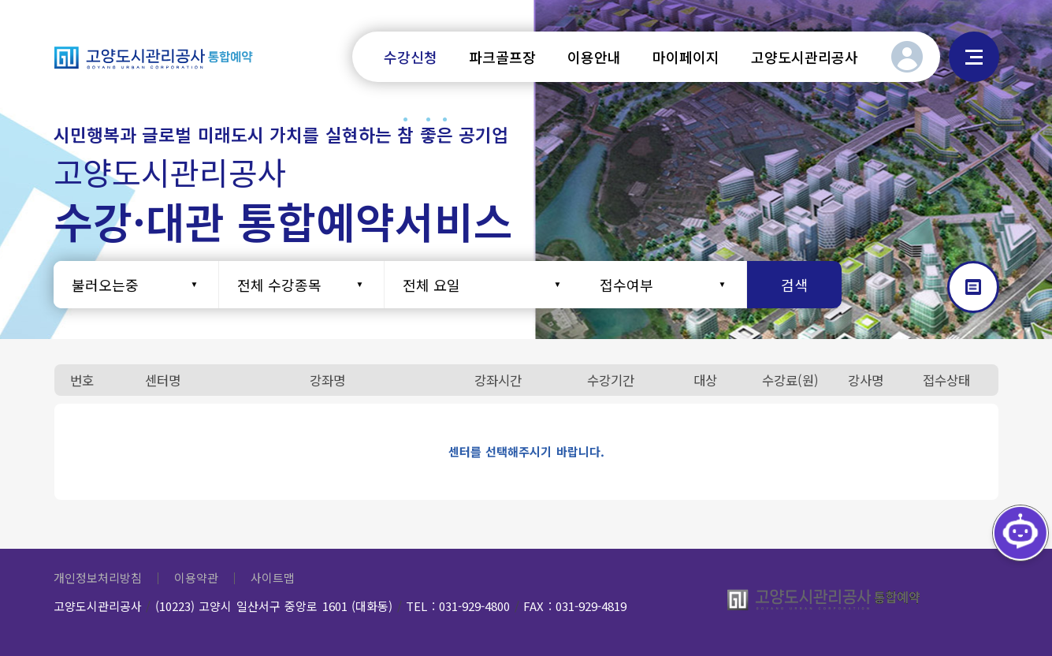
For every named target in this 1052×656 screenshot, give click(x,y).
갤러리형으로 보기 (973, 287)
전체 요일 (431, 284)
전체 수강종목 (279, 284)
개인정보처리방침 (98, 577)
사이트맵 (974, 57)
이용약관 (196, 577)
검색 (794, 284)
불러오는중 (105, 284)
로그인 (907, 57)
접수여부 (626, 284)
